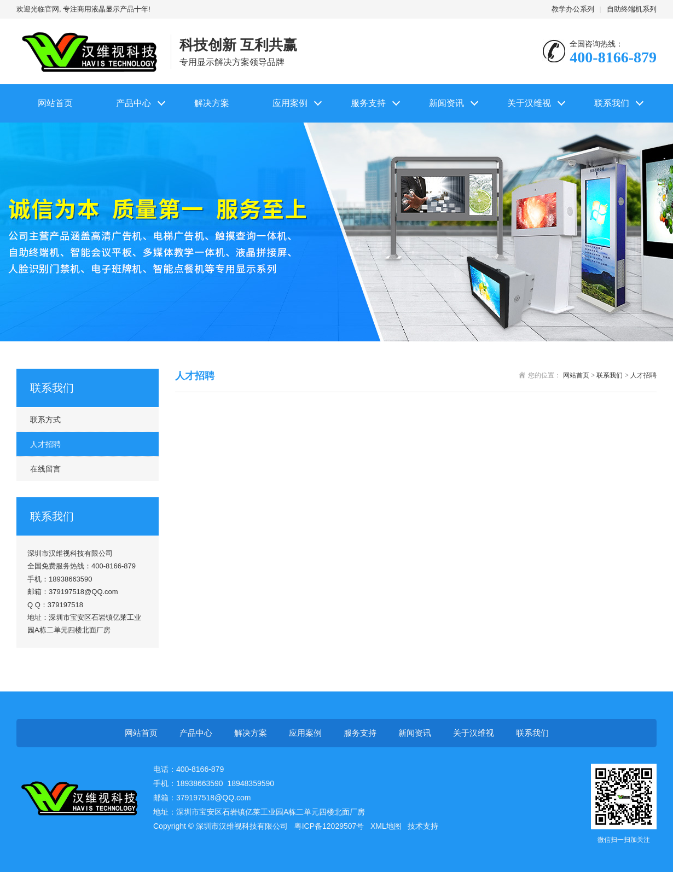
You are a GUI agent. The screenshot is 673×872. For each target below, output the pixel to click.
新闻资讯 (446, 103)
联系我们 (611, 103)
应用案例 (290, 103)
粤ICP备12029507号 (329, 826)
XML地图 (386, 826)
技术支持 (423, 826)
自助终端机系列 (632, 9)
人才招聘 (45, 444)
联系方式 (45, 419)
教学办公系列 (573, 9)
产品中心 (133, 103)
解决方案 (211, 103)
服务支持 (368, 103)
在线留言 (45, 468)
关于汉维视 (529, 103)
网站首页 (55, 103)
